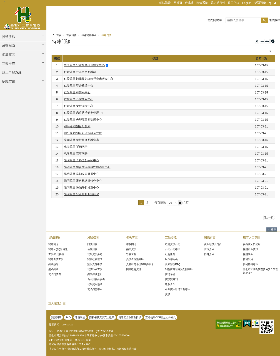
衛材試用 (248, 259)
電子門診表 (54, 274)
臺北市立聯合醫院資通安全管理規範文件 (260, 271)
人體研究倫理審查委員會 (140, 264)
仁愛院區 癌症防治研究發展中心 (84, 112)
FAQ (68, 317)
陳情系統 (202, 2)
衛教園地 (131, 244)
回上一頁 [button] (268, 217)
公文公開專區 (172, 249)
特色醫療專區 (88, 35)
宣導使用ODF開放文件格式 (160, 317)
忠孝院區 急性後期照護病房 (81, 139)
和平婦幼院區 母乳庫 (77, 126)
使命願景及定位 (213, 244)
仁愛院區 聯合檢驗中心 (78, 85)
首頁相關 (71, 35)
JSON (267, 41)
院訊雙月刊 (218, 2)
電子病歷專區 (94, 289)
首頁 (58, 35)
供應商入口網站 (252, 244)
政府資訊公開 (172, 244)
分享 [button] (270, 3)
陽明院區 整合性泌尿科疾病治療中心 (87, 167)
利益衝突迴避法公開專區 (179, 269)
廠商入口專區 (251, 237)
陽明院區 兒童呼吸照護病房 (81, 194)
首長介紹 (209, 249)
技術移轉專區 (250, 264)
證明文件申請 (94, 264)
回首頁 (178, 2)
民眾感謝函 (171, 259)
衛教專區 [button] (8, 55)
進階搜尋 (274, 20)
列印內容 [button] (272, 41)
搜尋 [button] (264, 20)
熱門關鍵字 (215, 20)
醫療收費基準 (94, 259)
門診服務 (92, 244)
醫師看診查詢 (55, 259)
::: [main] (52, 34)
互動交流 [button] (8, 63)
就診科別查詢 (94, 269)
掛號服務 (54, 237)
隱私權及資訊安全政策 (101, 317)
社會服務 (170, 254)
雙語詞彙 (260, 2)
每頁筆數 (160, 202)
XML (262, 41)
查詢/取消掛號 (56, 254)
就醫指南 (93, 237)
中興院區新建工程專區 (177, 289)
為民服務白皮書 (96, 279)
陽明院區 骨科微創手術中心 (81, 160)
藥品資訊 (131, 249)
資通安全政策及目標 (130, 317)
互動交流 (171, 237)
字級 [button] (275, 3)
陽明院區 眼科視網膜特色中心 (83, 180)
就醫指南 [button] (8, 46)
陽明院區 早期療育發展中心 (81, 173)
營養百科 (131, 254)
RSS (257, 41)
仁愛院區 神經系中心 (77, 92)
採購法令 (248, 254)
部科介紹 (209, 254)
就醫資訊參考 (94, 254)
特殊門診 (106, 35)
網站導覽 (165, 2)
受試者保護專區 (135, 259)
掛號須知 (53, 264)
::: (4, 2)
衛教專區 (132, 237)
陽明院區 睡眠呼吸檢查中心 (81, 187)
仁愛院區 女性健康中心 (78, 105)
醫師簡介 (53, 244)
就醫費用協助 (94, 284)
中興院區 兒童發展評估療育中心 (84, 65)
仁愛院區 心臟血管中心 (78, 99)
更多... (168, 294)
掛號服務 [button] (8, 37)
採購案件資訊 (250, 249)
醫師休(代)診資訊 (58, 249)
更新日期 (54, 324)
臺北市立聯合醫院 (23, 17)
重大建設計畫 (57, 303)
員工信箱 (233, 2)
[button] (180, 202)
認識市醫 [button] (8, 81)
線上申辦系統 (11, 72)
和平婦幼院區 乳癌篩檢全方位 (83, 133)
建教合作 (170, 284)
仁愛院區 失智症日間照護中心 (83, 119)
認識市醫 (210, 237)
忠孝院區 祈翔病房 (76, 146)
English (246, 2)
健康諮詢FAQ (172, 264)
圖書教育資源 (133, 269)
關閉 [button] (271, 51)
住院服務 (92, 249)
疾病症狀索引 (94, 274)
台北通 (189, 2)
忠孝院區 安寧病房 (76, 153)
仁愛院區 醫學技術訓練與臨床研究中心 (88, 78)
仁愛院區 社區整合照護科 (80, 71)
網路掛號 (53, 269)
